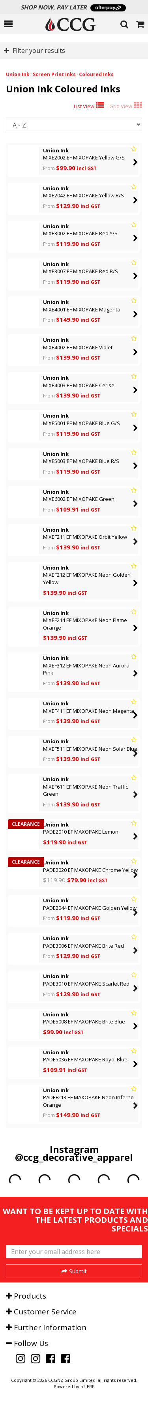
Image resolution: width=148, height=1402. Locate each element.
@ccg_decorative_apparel (74, 1157)
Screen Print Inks (54, 74)
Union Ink (18, 74)
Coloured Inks (96, 74)
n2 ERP (87, 1386)
